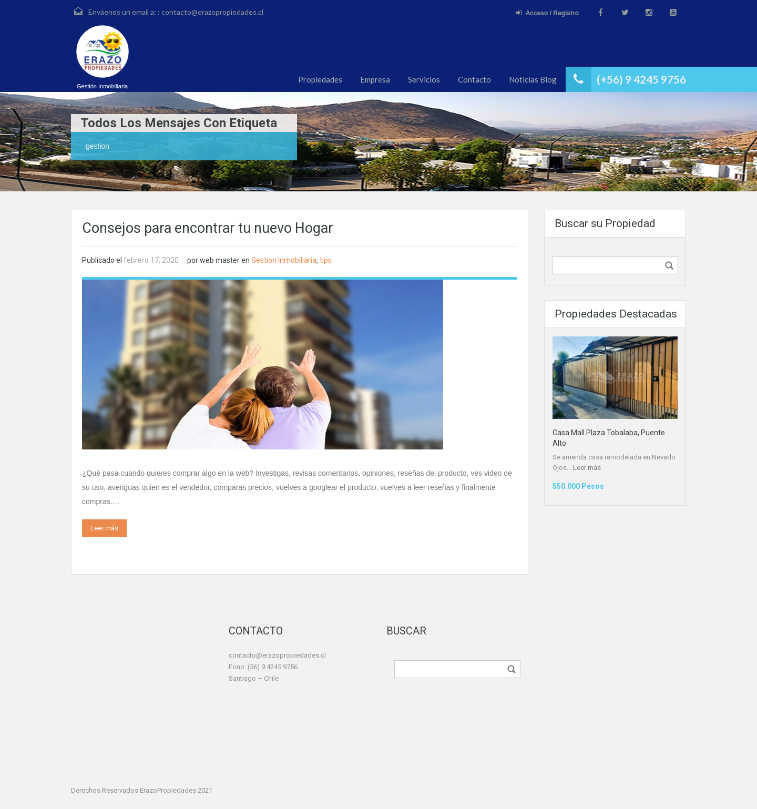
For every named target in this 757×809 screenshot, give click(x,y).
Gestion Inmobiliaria (283, 260)
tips (326, 260)
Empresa (375, 79)
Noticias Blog (533, 79)
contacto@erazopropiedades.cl (212, 11)
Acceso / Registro (547, 13)
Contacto (474, 79)
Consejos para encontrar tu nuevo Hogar (207, 228)
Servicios (424, 79)
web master (220, 260)
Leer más (104, 528)
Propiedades (320, 79)
